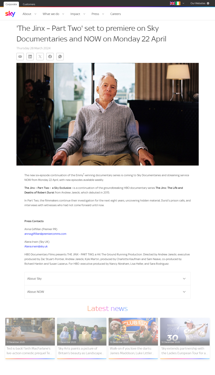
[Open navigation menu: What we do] (63, 14)
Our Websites (200, 3)
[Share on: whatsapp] (60, 56)
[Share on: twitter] (40, 56)
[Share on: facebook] (50, 56)
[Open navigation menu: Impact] (84, 14)
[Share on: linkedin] (30, 56)
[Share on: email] (20, 56)
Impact (75, 14)
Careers (115, 14)
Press (95, 14)
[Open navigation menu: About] (35, 14)
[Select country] (177, 3)
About (27, 14)
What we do (51, 14)
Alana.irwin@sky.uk (36, 246)
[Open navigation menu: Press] (103, 14)
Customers (29, 4)
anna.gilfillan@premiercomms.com (45, 233)
